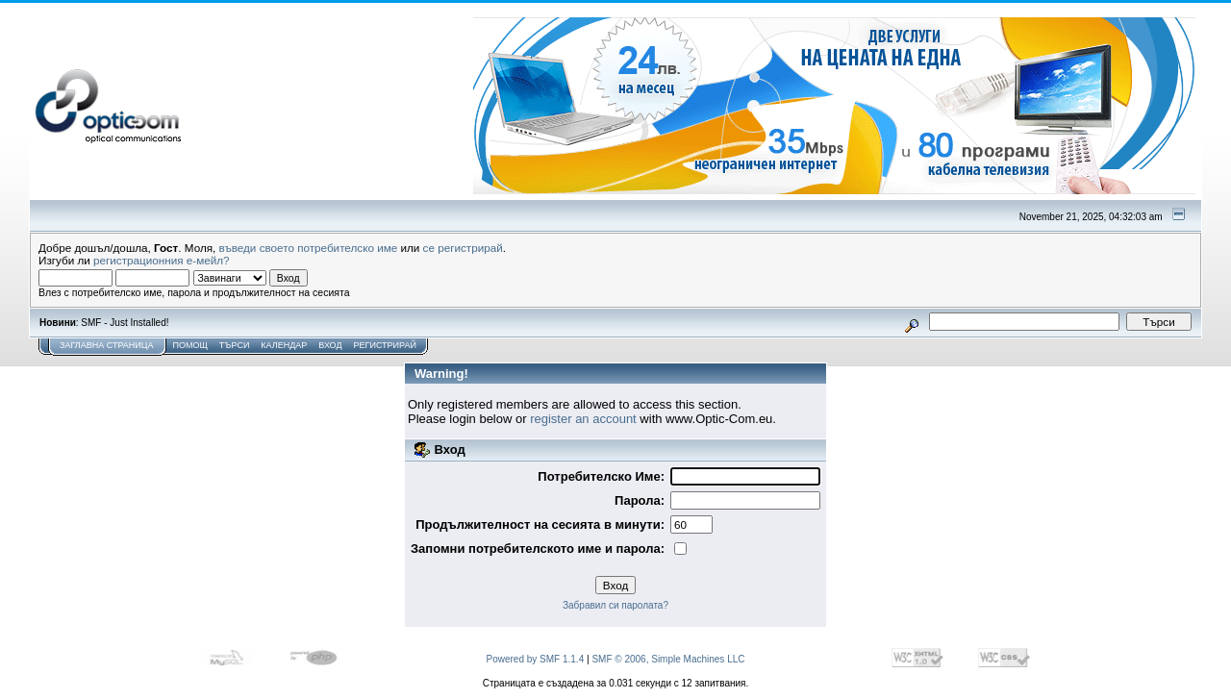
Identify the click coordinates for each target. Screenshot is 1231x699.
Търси (234, 345)
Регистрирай (385, 345)
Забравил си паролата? (615, 605)
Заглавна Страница (106, 345)
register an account (583, 419)
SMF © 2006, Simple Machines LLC (667, 659)
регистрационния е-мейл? (161, 260)
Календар (284, 345)
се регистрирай (463, 247)
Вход (329, 345)
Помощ (189, 345)
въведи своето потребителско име (308, 247)
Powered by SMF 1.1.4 (536, 659)
